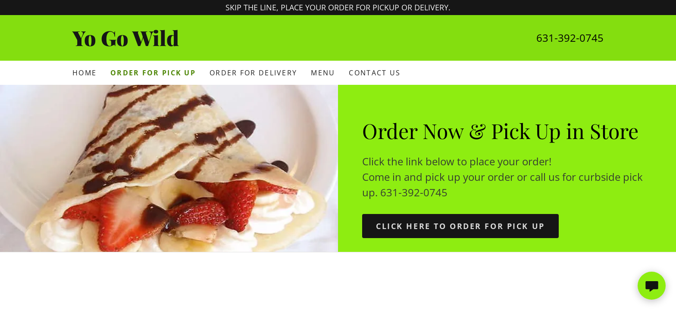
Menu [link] (323, 73)
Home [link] (84, 73)
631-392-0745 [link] (570, 38)
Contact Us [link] (375, 73)
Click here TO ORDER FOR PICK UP (460, 226)
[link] (205, 43)
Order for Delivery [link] (253, 73)
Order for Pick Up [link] (153, 73)
